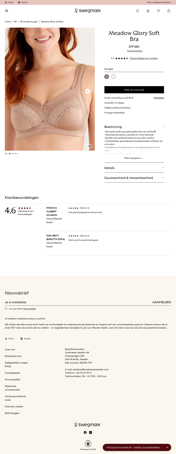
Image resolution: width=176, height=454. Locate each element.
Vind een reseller (14, 406)
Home (8, 21)
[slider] (50, 89)
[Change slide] (9, 153)
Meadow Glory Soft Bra (52, 21)
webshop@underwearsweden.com (91, 369)
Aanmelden (161, 302)
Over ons (10, 349)
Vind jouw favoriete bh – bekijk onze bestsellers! (133, 447)
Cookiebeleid (12, 372)
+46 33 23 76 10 (83, 372)
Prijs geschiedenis (134, 51)
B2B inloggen (12, 413)
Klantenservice (13, 356)
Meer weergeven (134, 158)
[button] (88, 443)
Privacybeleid (12, 379)
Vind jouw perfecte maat (15, 398)
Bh (15, 21)
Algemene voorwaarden (12, 388)
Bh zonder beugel (28, 21)
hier (116, 327)
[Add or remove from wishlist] (89, 146)
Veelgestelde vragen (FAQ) (16, 364)
